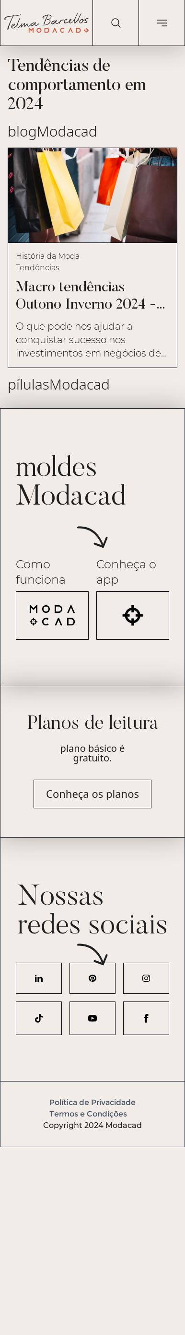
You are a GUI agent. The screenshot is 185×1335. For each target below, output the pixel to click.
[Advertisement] (92, 1239)
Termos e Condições (88, 1113)
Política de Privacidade (92, 1102)
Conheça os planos (92, 793)
